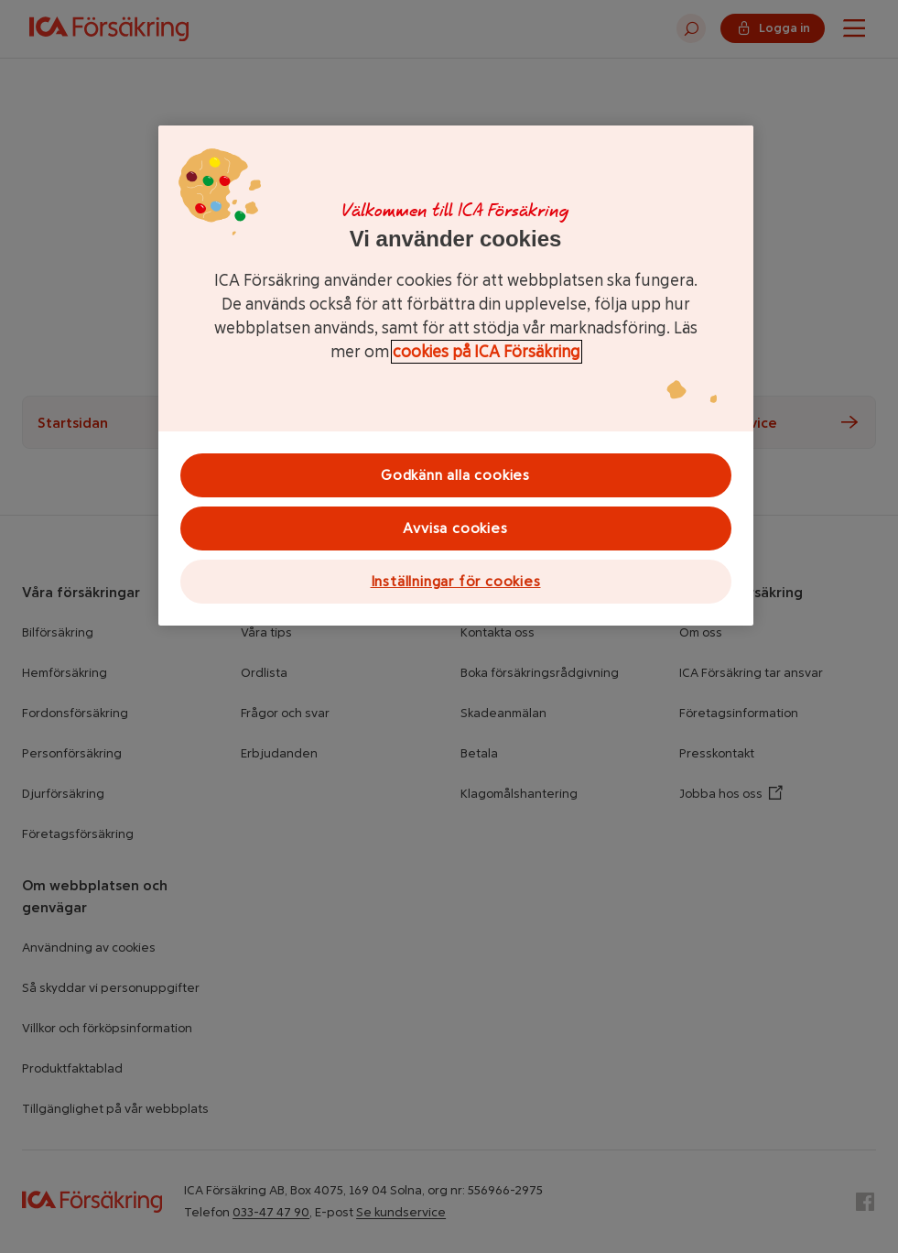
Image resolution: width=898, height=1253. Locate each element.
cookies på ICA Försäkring (486, 352)
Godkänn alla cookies (455, 475)
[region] (455, 375)
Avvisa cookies (455, 528)
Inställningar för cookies (456, 581)
